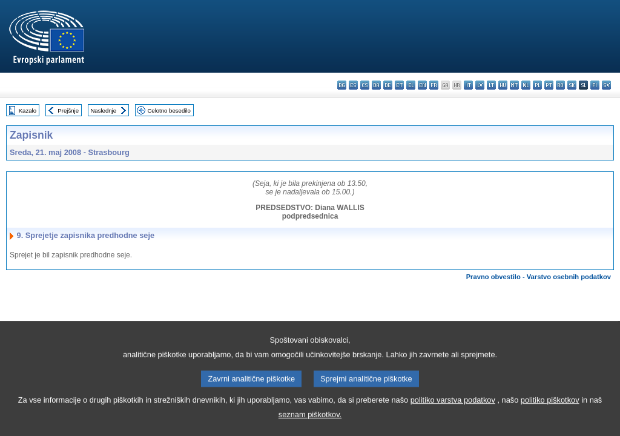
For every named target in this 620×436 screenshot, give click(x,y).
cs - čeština (364, 85)
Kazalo (27, 110)
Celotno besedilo (168, 110)
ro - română (560, 85)
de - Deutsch (387, 85)
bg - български (341, 85)
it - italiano (468, 85)
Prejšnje (68, 110)
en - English (422, 85)
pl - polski (537, 85)
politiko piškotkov (550, 417)
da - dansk (376, 85)
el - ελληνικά (410, 85)
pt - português (548, 85)
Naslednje (103, 110)
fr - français (433, 85)
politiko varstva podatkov (453, 417)
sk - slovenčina (571, 85)
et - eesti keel (399, 85)
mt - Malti (514, 85)
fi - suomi (594, 85)
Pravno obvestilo (493, 276)
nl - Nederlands (525, 85)
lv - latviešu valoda (479, 85)
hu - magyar (502, 85)
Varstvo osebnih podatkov (569, 276)
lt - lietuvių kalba (491, 85)
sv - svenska (606, 85)
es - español (353, 85)
